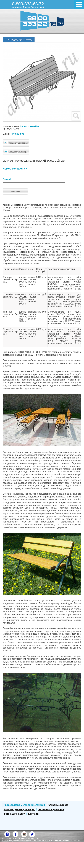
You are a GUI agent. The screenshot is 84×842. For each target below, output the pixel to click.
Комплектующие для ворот (19, 809)
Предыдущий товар (15, 142)
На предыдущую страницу (19, 39)
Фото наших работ (14, 813)
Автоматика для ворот (51, 809)
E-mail (7, 179)
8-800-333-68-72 (28, 5)
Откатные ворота (58, 805)
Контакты (33, 813)
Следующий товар (15, 151)
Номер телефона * (15, 168)
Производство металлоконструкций (24, 805)
